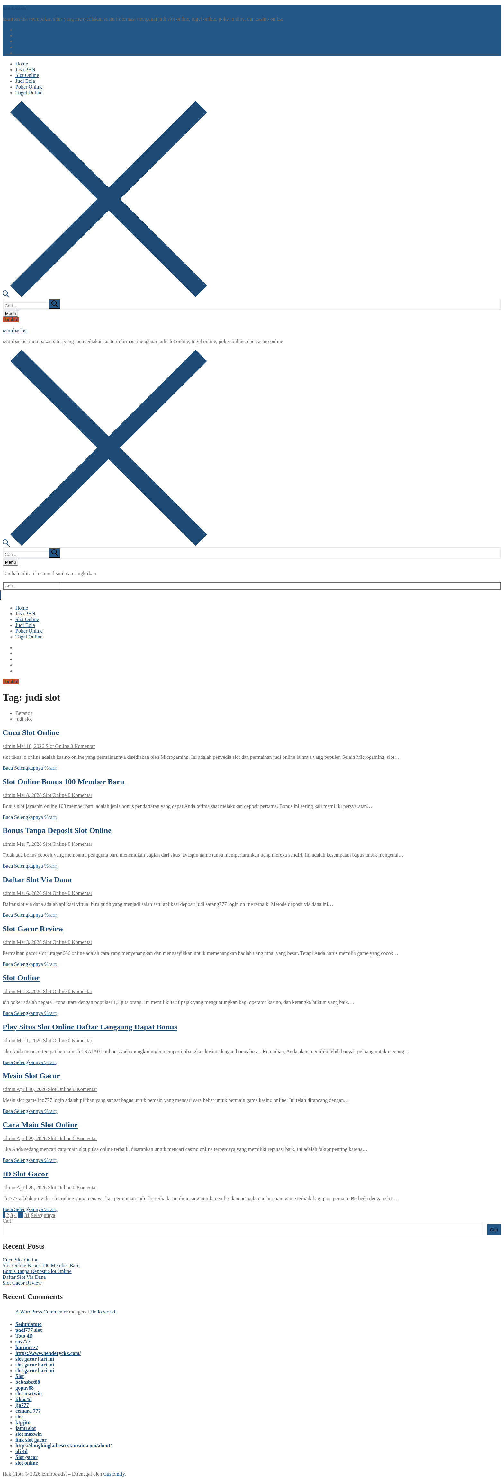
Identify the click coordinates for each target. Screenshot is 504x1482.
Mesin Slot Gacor (31, 1075)
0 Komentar (82, 746)
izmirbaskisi (15, 8)
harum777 (26, 1347)
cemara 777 (28, 1411)
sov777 (22, 1341)
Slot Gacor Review (33, 928)
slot (19, 1416)
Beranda (23, 713)
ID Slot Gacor (26, 1174)
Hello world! (103, 1311)
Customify (114, 1474)
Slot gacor (26, 1457)
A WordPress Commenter (41, 1311)
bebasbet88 (27, 1382)
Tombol (11, 319)
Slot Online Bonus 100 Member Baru (63, 781)
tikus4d (23, 1399)
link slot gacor (31, 1440)
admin (9, 746)
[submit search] (54, 304)
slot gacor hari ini (34, 1359)
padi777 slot (28, 1330)
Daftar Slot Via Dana (37, 879)
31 (27, 1215)
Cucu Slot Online (31, 732)
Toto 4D (24, 1336)
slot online (26, 1463)
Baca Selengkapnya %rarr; (30, 768)
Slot (19, 1376)
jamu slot (25, 1428)
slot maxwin (28, 1393)
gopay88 (24, 1388)
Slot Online (56, 746)
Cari (7, 1221)
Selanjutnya (43, 1215)
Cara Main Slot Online (40, 1125)
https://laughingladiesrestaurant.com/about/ (63, 1445)
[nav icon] (10, 313)
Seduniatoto (28, 1324)
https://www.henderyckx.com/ (48, 1353)
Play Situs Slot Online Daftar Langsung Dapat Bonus (90, 1027)
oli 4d (21, 1451)
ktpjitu (23, 1422)
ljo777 (22, 1405)
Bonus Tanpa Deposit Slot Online (57, 830)
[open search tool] (105, 295)
